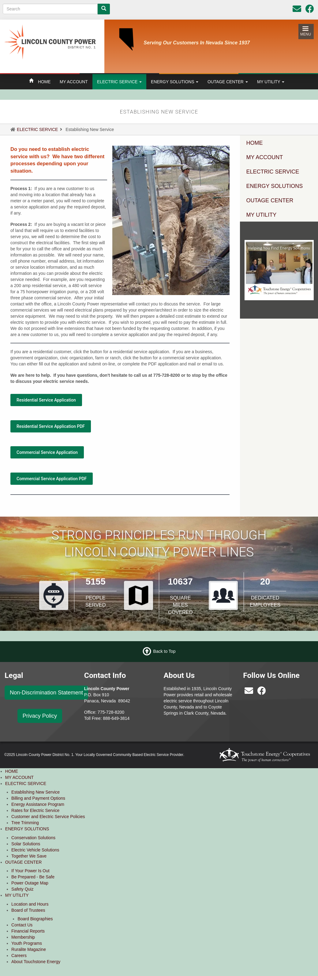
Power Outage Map (29, 883)
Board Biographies (35, 918)
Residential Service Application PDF (51, 426)
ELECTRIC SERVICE (119, 81)
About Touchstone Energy (35, 961)
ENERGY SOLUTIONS (174, 81)
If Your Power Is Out (30, 870)
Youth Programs (26, 943)
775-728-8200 (111, 712)
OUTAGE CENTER (228, 81)
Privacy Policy (40, 716)
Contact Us (21, 924)
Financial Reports (28, 931)
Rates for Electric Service (35, 810)
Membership (23, 937)
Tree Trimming (25, 822)
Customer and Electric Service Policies (48, 816)
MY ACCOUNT (74, 81)
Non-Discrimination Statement (46, 693)
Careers (19, 955)
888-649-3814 (116, 718)
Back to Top (164, 651)
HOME (44, 81)
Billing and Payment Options (38, 798)
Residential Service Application (46, 400)
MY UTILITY (270, 81)
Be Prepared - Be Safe (32, 876)
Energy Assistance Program (37, 804)
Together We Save (29, 856)
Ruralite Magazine (28, 949)
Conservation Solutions (33, 837)
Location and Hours (29, 904)
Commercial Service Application (47, 452)
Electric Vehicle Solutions (35, 849)
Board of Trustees (28, 910)
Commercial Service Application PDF (52, 478)
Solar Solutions (25, 843)
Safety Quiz (22, 889)
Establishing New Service (35, 792)
